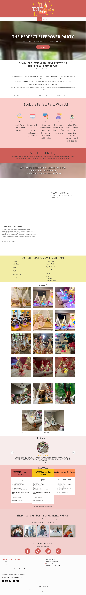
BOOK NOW (43, 47)
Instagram (31, 538)
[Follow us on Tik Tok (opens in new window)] (37, 551)
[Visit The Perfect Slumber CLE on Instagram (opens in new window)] (17, 581)
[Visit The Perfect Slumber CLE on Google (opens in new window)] (6, 581)
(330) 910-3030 (54, 561)
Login (43, 591)
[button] (73, 452)
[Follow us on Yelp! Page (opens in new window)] (60, 551)
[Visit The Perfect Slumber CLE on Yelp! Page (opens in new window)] (14, 581)
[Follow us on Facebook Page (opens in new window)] (25, 551)
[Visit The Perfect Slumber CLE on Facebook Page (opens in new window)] (3, 581)
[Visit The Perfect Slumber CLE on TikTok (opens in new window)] (10, 581)
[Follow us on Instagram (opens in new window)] (49, 551)
